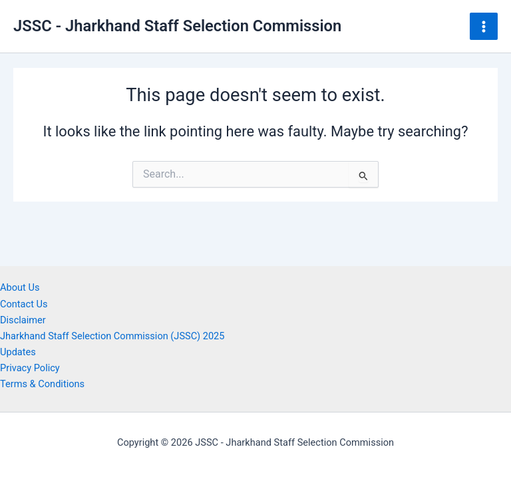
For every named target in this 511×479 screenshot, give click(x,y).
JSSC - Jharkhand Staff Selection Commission (177, 26)
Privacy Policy (30, 368)
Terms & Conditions (42, 384)
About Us (19, 287)
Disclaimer (23, 320)
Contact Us (24, 304)
